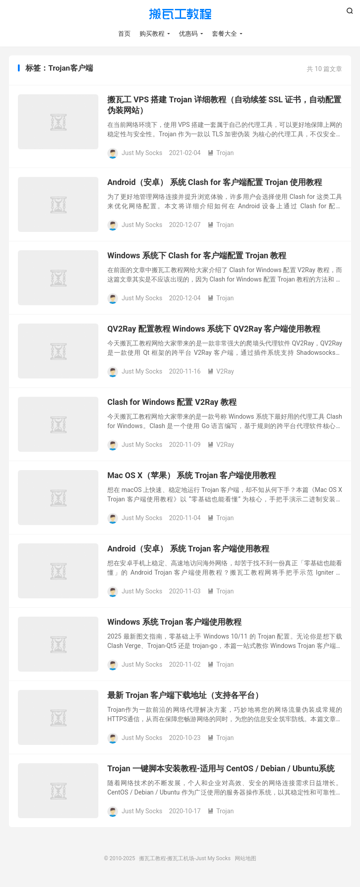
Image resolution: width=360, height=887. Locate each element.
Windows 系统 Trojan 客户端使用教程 (174, 621)
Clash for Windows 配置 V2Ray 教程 (172, 402)
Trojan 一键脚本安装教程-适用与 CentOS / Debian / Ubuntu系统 (221, 768)
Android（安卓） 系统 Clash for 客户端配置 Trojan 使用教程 (214, 182)
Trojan (221, 152)
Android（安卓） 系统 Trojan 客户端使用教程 (188, 548)
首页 (124, 33)
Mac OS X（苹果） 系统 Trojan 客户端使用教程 (191, 475)
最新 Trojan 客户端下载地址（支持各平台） (185, 695)
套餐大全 (224, 33)
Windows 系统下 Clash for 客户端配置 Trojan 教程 (196, 255)
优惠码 (188, 33)
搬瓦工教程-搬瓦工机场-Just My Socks (180, 14)
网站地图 (245, 858)
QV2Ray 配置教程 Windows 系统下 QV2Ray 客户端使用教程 (213, 328)
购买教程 (152, 33)
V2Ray (221, 371)
